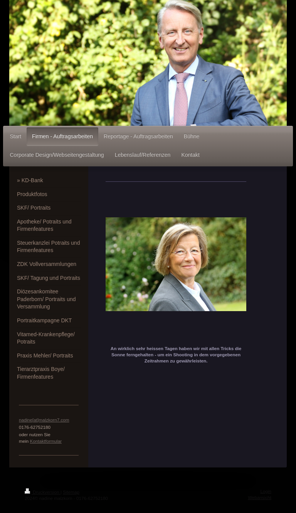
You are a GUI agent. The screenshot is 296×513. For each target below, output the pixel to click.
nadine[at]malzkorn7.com (44, 419)
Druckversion (43, 491)
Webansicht (259, 497)
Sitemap (71, 491)
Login (265, 491)
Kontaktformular (46, 441)
